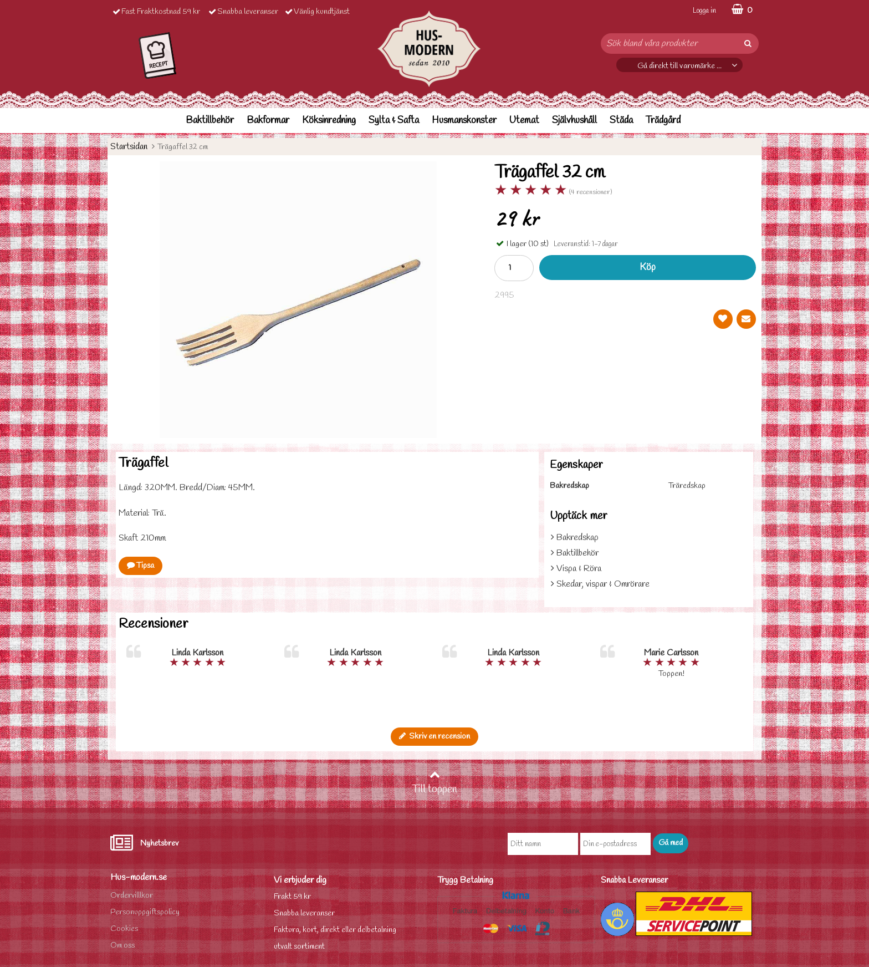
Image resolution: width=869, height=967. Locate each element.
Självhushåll (574, 120)
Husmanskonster (464, 120)
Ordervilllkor (131, 895)
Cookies (124, 929)
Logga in (704, 11)
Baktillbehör (210, 120)
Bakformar (268, 120)
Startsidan (128, 146)
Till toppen (434, 783)
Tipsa (140, 566)
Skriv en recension (434, 736)
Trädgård (663, 120)
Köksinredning (329, 120)
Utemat (524, 120)
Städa (621, 120)
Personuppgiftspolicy (145, 912)
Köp (648, 267)
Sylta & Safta (394, 120)
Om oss (122, 945)
